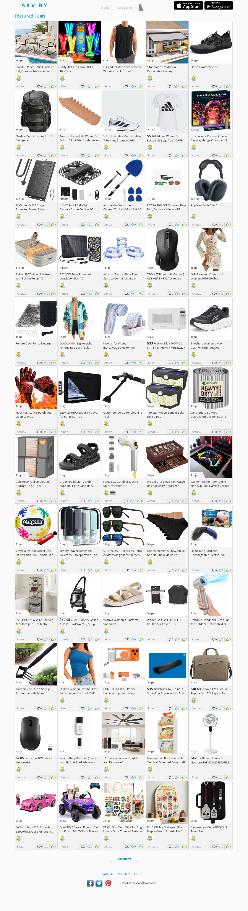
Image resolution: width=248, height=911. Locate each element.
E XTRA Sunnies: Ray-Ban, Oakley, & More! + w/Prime (166, 209)
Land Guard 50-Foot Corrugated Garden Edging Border (208, 417)
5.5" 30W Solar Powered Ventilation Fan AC (75, 276)
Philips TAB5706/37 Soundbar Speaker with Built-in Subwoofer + (166, 693)
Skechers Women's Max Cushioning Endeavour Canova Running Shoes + (209, 347)
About (108, 874)
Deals (105, 7)
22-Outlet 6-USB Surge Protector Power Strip (30, 207)
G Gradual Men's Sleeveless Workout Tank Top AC (122, 69)
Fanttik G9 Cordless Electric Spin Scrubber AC (120, 484)
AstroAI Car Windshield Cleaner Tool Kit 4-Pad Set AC (122, 207)
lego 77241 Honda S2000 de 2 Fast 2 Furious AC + (34, 831)
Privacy (124, 874)
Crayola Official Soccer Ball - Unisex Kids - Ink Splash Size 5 (34, 555)
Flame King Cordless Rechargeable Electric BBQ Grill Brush (208, 555)
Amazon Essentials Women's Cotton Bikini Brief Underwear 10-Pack (79, 140)
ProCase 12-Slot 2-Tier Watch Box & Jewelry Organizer (166, 484)
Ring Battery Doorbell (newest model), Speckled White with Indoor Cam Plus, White (79, 762)
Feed (138, 874)
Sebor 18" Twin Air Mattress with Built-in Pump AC (34, 276)
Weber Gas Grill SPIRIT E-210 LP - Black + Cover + (165, 622)
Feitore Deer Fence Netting (33, 343)
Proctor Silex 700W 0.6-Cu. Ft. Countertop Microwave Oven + (166, 347)
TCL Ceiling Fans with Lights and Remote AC (120, 760)
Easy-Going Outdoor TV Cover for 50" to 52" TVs (79, 415)
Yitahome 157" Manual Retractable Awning (162, 69)
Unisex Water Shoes (204, 67)
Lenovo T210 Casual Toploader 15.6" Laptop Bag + (209, 693)
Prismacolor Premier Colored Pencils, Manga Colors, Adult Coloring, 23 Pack (210, 140)
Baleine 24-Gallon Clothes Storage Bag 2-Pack (33, 484)
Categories (125, 7)
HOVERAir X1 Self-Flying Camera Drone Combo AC (76, 207)
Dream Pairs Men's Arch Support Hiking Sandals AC (77, 484)
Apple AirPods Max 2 (204, 205)
